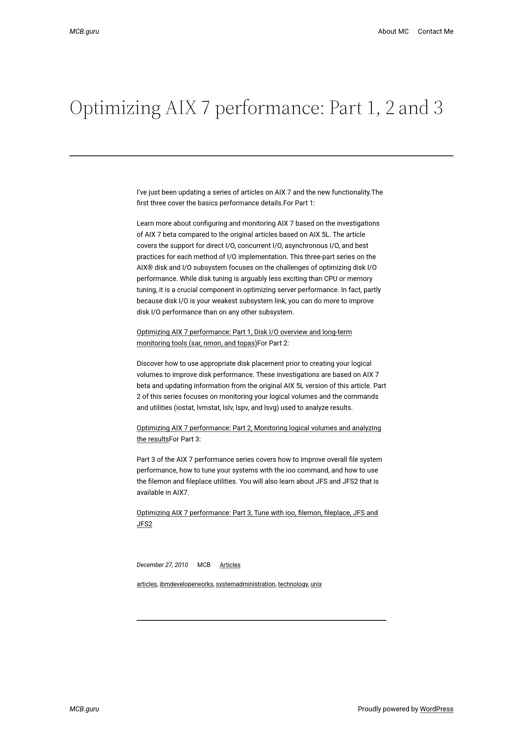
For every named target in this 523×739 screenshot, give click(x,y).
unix (316, 584)
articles (147, 584)
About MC (393, 31)
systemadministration (245, 584)
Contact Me (435, 31)
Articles (230, 565)
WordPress (436, 709)
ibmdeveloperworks (186, 584)
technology (293, 584)
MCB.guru (84, 31)
